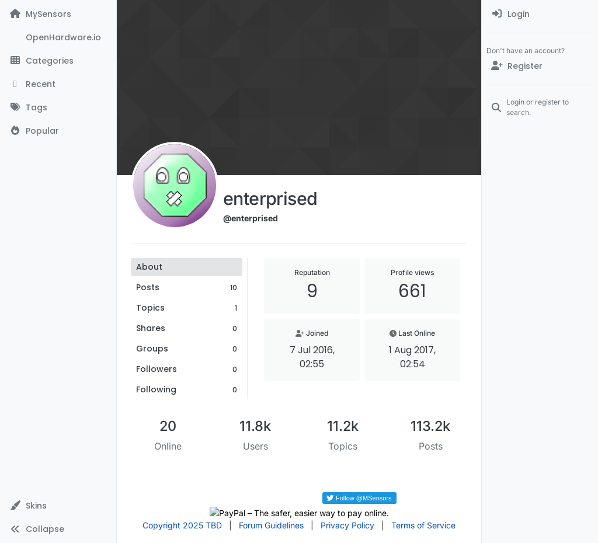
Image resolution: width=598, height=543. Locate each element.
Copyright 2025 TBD (182, 525)
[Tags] (58, 107)
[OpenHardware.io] (58, 37)
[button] (58, 505)
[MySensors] (58, 14)
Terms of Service (423, 525)
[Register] (539, 66)
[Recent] (58, 84)
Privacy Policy (347, 525)
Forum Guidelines (271, 525)
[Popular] (58, 130)
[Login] (539, 14)
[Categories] (58, 60)
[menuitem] (539, 14)
